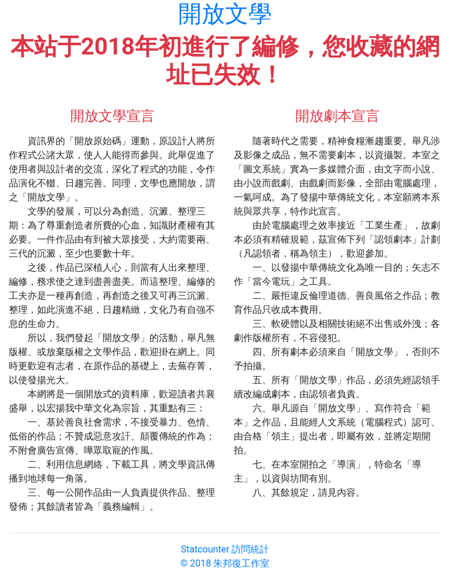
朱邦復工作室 (241, 563)
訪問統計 (250, 549)
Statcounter (205, 549)
